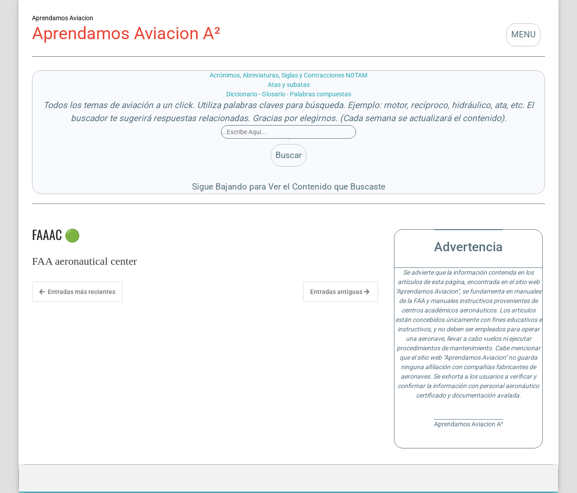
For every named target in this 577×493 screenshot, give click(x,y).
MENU (523, 34)
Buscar (288, 155)
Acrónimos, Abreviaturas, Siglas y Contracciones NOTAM (288, 75)
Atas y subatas (289, 84)
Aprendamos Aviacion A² (126, 33)
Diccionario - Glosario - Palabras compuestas (288, 94)
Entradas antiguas (339, 291)
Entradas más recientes (77, 291)
